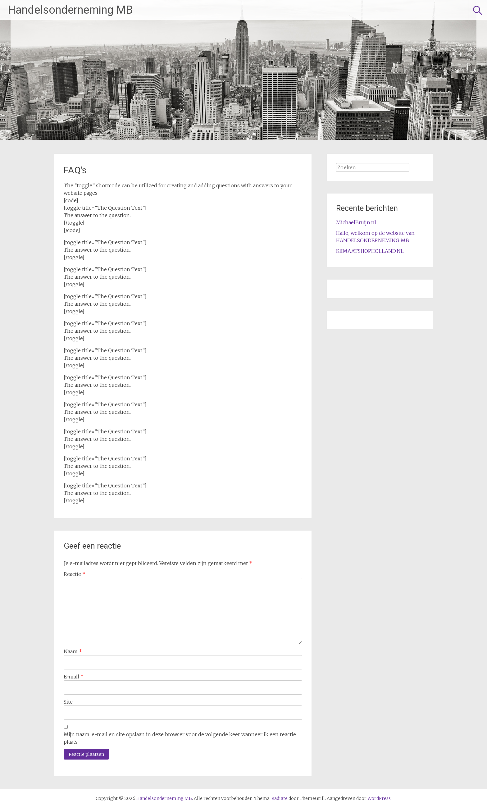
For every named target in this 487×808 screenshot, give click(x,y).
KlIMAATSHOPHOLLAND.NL (370, 251)
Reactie (74, 574)
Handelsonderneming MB (70, 9)
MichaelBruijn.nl (356, 222)
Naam (73, 651)
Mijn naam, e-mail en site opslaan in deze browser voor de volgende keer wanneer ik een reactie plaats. (180, 738)
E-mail (74, 676)
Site (68, 702)
